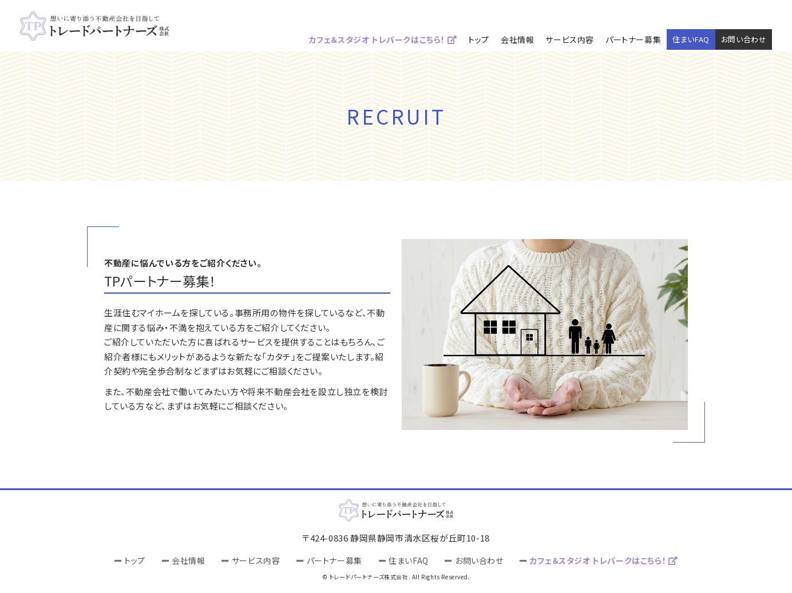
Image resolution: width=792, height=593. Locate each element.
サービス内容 (569, 39)
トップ (478, 39)
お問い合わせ (744, 39)
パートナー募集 (633, 39)
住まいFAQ (691, 39)
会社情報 (517, 39)
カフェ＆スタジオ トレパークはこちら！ (383, 39)
